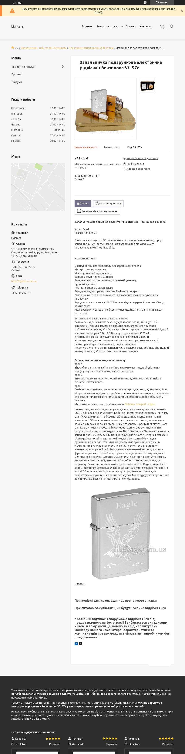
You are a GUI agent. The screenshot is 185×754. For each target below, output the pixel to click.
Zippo (151, 404)
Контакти (146, 26)
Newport (141, 404)
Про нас (130, 26)
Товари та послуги (108, 26)
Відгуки (16, 82)
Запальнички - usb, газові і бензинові (43, 47)
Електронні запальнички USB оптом (91, 47)
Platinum (130, 404)
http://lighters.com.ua (24, 281)
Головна (87, 26)
